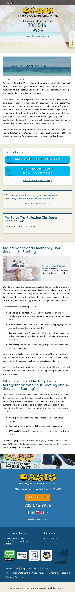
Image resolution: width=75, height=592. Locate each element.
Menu (9, 2)
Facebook (28, 512)
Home (5, 80)
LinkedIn (47, 512)
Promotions (14, 152)
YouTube (37, 512)
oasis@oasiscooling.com (38, 36)
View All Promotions (36, 181)
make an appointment (48, 444)
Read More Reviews (36, 204)
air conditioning (15, 398)
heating (29, 398)
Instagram (42, 512)
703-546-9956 (38, 28)
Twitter (33, 512)
